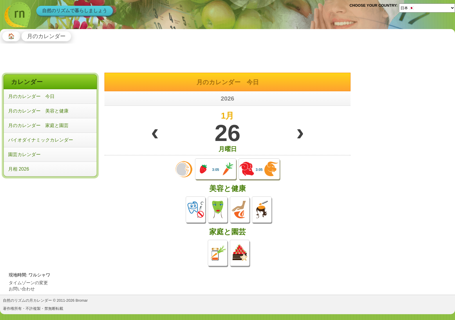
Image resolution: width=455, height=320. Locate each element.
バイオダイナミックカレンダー (40, 139)
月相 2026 (18, 169)
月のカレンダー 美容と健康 (38, 110)
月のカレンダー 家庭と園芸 (38, 125)
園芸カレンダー (24, 154)
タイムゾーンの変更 (28, 282)
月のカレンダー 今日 (31, 96)
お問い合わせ (22, 288)
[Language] (427, 7)
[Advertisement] (50, 217)
